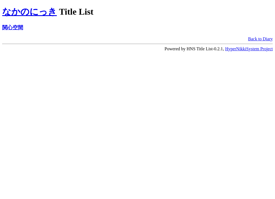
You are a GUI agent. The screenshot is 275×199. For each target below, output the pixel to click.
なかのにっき (29, 12)
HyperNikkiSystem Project (249, 48)
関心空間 (12, 27)
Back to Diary (260, 38)
